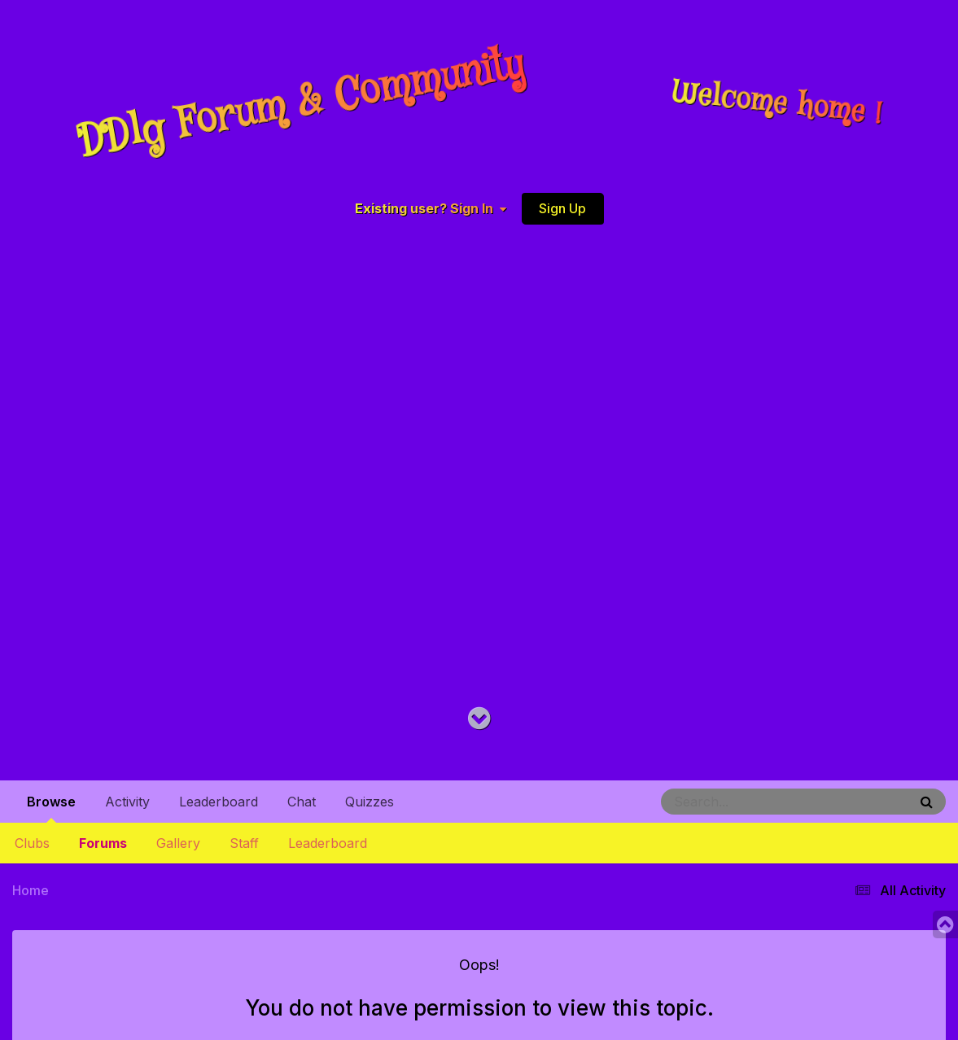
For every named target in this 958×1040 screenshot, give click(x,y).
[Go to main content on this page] (479, 719)
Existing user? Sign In (430, 208)
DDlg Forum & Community (301, 104)
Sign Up (562, 208)
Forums (103, 843)
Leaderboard (327, 843)
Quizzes (369, 801)
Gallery (178, 843)
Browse (51, 808)
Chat (301, 801)
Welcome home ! (778, 104)
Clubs (32, 843)
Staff (244, 843)
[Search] (740, 802)
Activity (127, 801)
